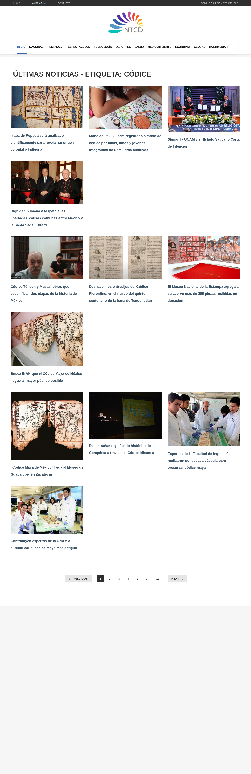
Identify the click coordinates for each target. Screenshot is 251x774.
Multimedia (217, 46)
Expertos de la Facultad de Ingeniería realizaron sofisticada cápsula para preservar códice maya (199, 461)
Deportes (123, 46)
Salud (139, 46)
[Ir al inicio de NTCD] (125, 22)
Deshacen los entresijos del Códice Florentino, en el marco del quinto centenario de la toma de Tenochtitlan (120, 294)
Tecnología (103, 46)
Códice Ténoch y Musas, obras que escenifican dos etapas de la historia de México (44, 294)
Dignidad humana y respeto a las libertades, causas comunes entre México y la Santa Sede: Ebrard (47, 218)
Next (175, 578)
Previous (80, 578)
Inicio (16, 3)
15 (157, 578)
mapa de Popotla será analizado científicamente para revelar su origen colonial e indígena (42, 142)
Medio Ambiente (159, 46)
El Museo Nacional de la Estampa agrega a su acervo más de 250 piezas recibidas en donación (203, 294)
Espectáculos (79, 46)
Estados (55, 46)
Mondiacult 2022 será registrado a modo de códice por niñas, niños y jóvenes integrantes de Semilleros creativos (125, 143)
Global (199, 46)
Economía (182, 46)
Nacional (36, 46)
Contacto (64, 3)
